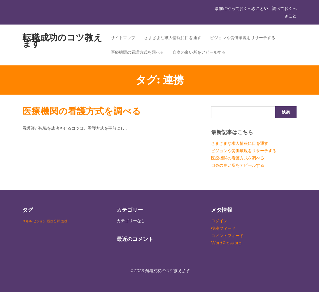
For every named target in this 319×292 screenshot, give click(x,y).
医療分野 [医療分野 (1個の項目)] (53, 221)
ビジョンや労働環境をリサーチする (242, 37)
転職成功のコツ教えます (62, 40)
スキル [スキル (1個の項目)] (27, 221)
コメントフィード (227, 235)
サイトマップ (123, 37)
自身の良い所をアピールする (199, 52)
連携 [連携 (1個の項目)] (64, 221)
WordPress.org (226, 243)
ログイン (219, 220)
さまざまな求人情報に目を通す (172, 37)
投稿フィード (223, 228)
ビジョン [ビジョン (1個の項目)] (39, 221)
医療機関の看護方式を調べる (137, 52)
